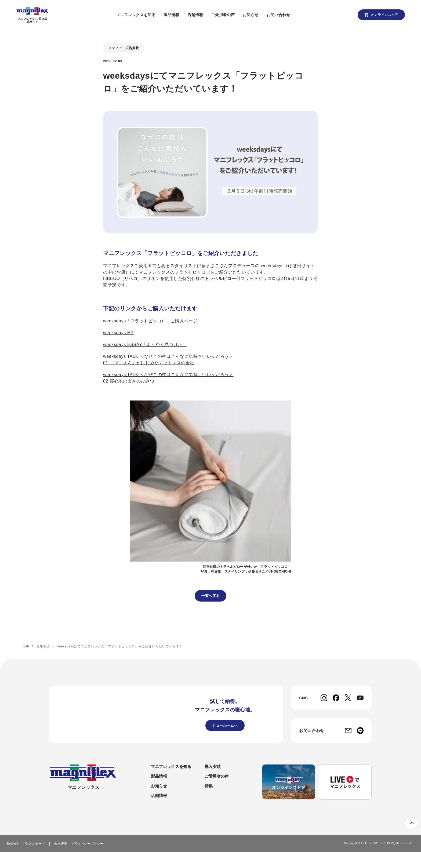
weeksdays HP (118, 332)
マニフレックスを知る (145, 15)
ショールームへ (225, 725)
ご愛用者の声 (233, 15)
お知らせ (260, 15)
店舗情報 (205, 15)
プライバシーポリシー (87, 843)
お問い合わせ (288, 15)
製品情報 (181, 15)
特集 (209, 786)
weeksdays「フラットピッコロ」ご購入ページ (150, 321)
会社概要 (60, 843)
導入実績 (213, 766)
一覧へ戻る (210, 596)
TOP (25, 646)
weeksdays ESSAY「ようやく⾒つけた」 (145, 344)
